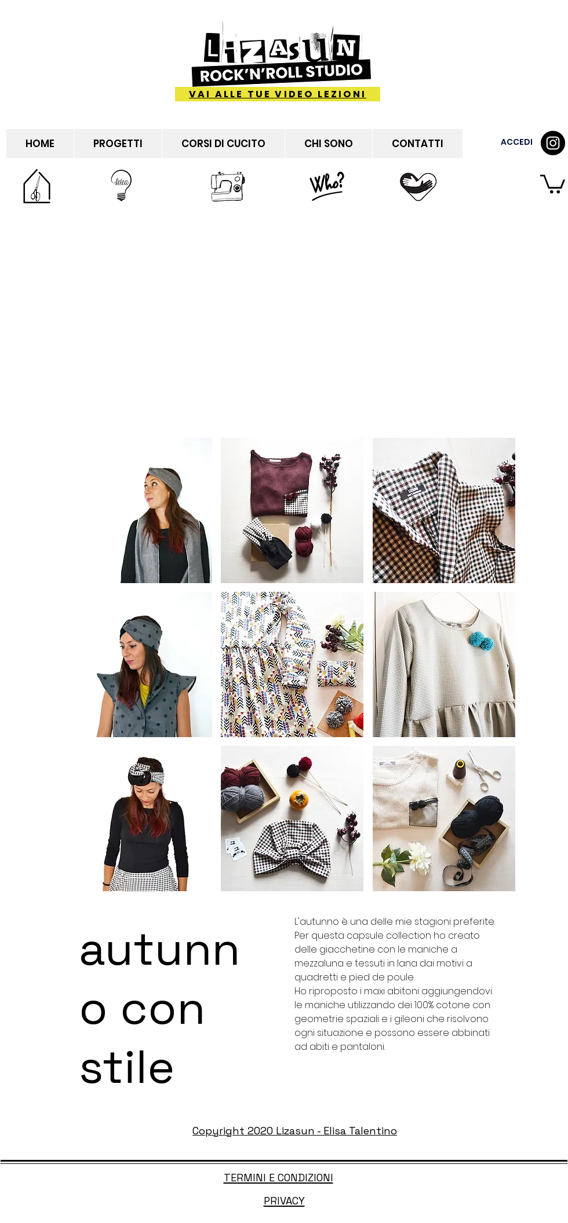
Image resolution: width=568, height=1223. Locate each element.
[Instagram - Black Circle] (553, 143)
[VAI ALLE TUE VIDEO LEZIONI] (277, 94)
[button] (552, 183)
